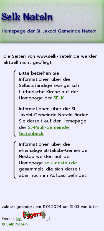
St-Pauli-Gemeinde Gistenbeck (44, 130)
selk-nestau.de (60, 163)
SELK (59, 98)
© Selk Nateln (15, 224)
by (32, 218)
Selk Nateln (27, 17)
